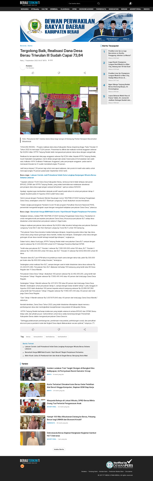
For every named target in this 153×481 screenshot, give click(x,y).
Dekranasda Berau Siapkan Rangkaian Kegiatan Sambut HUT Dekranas (71, 434)
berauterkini (38, 337)
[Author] (22, 67)
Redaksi (29, 66)
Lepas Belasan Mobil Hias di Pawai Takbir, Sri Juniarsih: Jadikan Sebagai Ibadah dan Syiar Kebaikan (119, 99)
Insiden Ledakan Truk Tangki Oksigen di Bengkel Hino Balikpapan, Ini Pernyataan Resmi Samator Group (71, 369)
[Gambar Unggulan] (59, 105)
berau (28, 337)
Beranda (23, 46)
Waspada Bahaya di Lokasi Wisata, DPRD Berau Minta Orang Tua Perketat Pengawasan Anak (71, 401)
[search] (98, 3)
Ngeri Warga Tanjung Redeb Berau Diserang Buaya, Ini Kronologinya (119, 87)
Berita (30, 46)
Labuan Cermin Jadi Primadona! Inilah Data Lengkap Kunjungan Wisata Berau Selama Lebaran (57, 348)
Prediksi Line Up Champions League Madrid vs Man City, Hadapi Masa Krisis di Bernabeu (119, 76)
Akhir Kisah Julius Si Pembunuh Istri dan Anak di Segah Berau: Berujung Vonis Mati (56, 355)
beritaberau (50, 337)
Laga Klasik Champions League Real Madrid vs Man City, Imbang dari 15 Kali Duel (119, 64)
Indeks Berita (59, 449)
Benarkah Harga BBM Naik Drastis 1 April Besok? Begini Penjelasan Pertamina (63, 212)
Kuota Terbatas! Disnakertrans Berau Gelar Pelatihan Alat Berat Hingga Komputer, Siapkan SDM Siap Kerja (70, 385)
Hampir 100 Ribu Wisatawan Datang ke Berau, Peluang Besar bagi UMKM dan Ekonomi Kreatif (71, 418)
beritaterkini (62, 337)
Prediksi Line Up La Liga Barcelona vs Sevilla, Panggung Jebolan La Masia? (119, 53)
